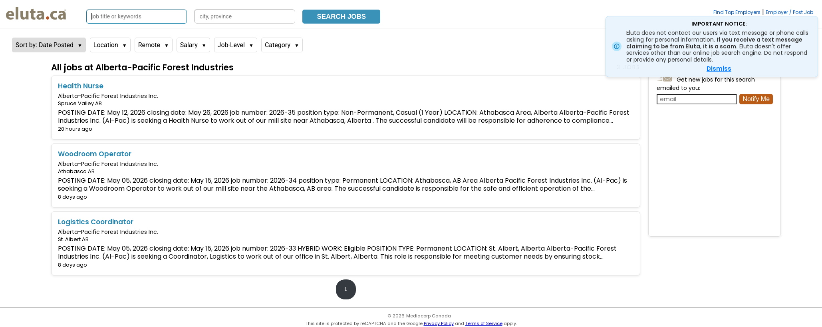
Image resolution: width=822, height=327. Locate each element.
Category (277, 45)
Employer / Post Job (789, 12)
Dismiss (719, 68)
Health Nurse (80, 86)
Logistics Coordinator (95, 222)
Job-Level (231, 45)
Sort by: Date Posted (44, 45)
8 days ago (72, 197)
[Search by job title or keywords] (136, 17)
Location (105, 45)
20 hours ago (75, 129)
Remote (149, 45)
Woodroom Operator (94, 154)
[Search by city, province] (245, 17)
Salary (189, 45)
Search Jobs (341, 16)
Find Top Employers (736, 12)
